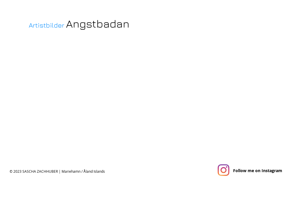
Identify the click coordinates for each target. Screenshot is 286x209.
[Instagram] (223, 170)
